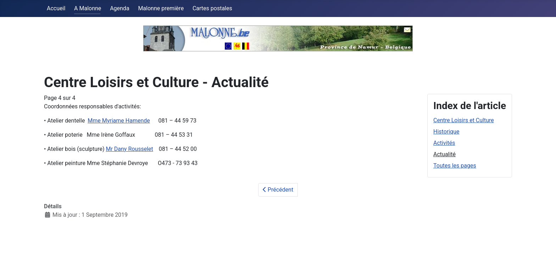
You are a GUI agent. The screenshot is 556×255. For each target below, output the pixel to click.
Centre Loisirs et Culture (463, 120)
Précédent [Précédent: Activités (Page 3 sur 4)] (278, 189)
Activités (444, 143)
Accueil (56, 8)
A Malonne (87, 8)
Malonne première (161, 8)
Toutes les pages (454, 165)
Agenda (119, 8)
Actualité (444, 154)
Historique (446, 131)
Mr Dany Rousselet (129, 149)
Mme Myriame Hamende (119, 120)
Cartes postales (212, 8)
